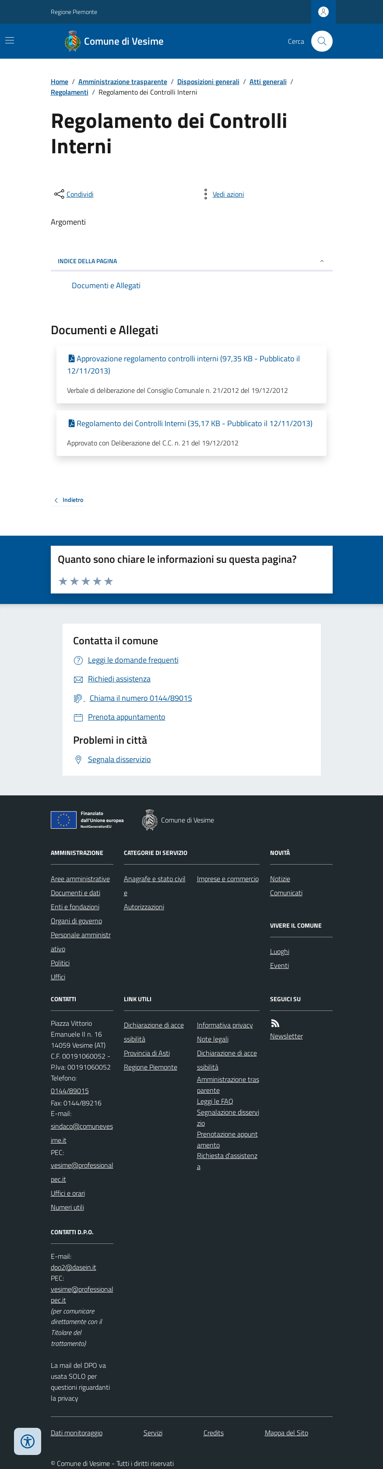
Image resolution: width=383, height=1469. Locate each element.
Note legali (212, 1039)
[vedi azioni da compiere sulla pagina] (221, 194)
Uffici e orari (68, 1193)
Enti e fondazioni (75, 906)
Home (59, 81)
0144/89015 (70, 1090)
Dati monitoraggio (76, 1432)
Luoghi (279, 951)
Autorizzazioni (144, 906)
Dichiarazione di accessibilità (154, 1032)
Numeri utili (67, 1207)
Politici (60, 962)
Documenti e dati (75, 892)
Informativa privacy (225, 1025)
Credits (214, 1432)
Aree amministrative (80, 878)
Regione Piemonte (74, 11)
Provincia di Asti (147, 1053)
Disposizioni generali (208, 81)
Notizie (280, 878)
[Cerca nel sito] (318, 41)
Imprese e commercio (228, 878)
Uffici (58, 976)
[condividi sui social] (73, 194)
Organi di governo (76, 920)
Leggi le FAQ (215, 1101)
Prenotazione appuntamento (227, 1139)
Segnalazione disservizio (228, 1117)
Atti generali (268, 81)
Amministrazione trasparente (122, 81)
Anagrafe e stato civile (155, 885)
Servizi (153, 1432)
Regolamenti (69, 92)
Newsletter (286, 1036)
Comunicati (286, 892)
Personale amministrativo (81, 941)
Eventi (279, 965)
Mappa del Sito (286, 1432)
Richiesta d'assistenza (227, 1161)
